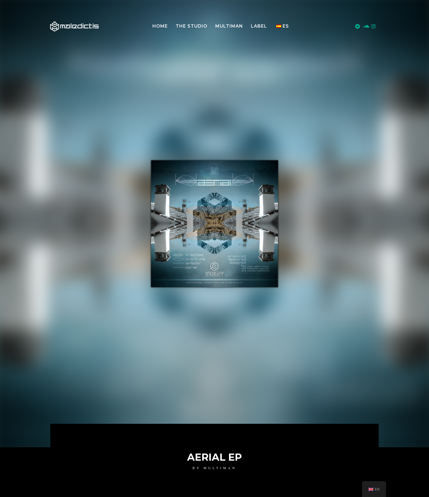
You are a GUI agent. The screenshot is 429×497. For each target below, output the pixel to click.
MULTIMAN (229, 26)
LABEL (259, 26)
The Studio (191, 26)
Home (160, 26)
